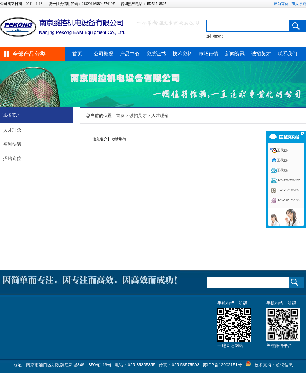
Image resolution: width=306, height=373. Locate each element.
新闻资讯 (235, 53)
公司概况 (103, 53)
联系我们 (287, 53)
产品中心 (130, 53)
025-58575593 (288, 200)
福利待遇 (12, 144)
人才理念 (12, 130)
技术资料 (182, 53)
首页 (77, 53)
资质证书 (156, 53)
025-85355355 (288, 180)
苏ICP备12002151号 (222, 364)
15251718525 (288, 190)
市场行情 (208, 53)
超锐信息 (284, 364)
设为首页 (281, 4)
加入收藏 (298, 4)
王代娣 (282, 150)
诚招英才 (261, 53)
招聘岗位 (12, 158)
